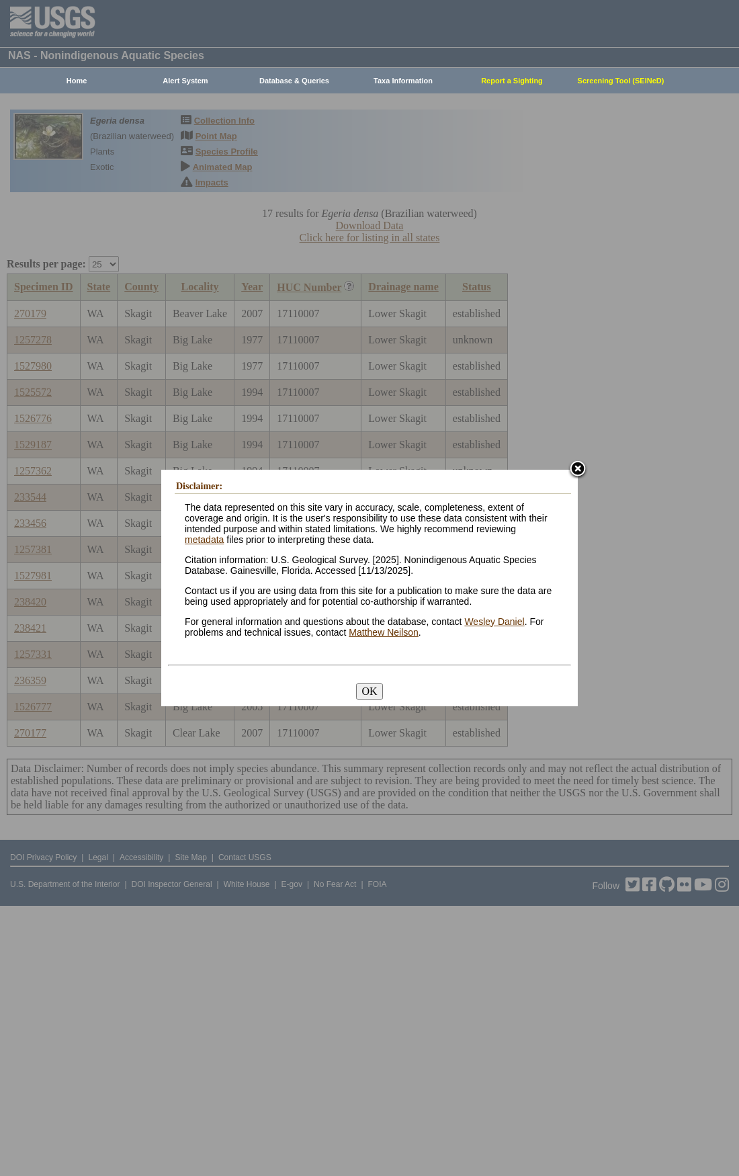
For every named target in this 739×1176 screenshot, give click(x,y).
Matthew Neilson (384, 632)
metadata (204, 539)
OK (369, 691)
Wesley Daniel (494, 621)
